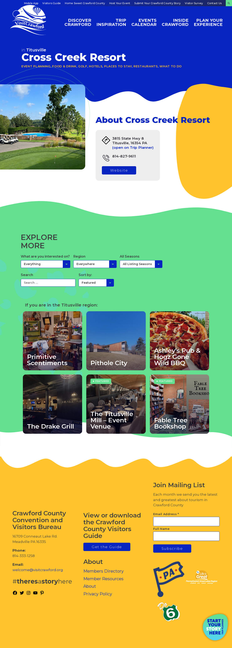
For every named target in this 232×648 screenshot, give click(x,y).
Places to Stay (118, 66)
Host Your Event (119, 3)
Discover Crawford (77, 22)
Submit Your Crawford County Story (157, 3)
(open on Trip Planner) (133, 147)
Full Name (161, 529)
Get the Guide (107, 547)
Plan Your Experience (208, 22)
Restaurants (145, 66)
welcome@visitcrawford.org (37, 570)
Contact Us (214, 3)
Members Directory (103, 571)
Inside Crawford (175, 22)
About (89, 586)
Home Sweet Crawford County (85, 3)
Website (119, 170)
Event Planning (36, 66)
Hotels (95, 66)
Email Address (166, 514)
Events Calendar (144, 22)
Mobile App (31, 3)
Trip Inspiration (111, 22)
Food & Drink (64, 66)
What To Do (170, 66)
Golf (82, 66)
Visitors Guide (51, 3)
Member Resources (103, 578)
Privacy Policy (97, 593)
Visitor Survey (194, 3)
